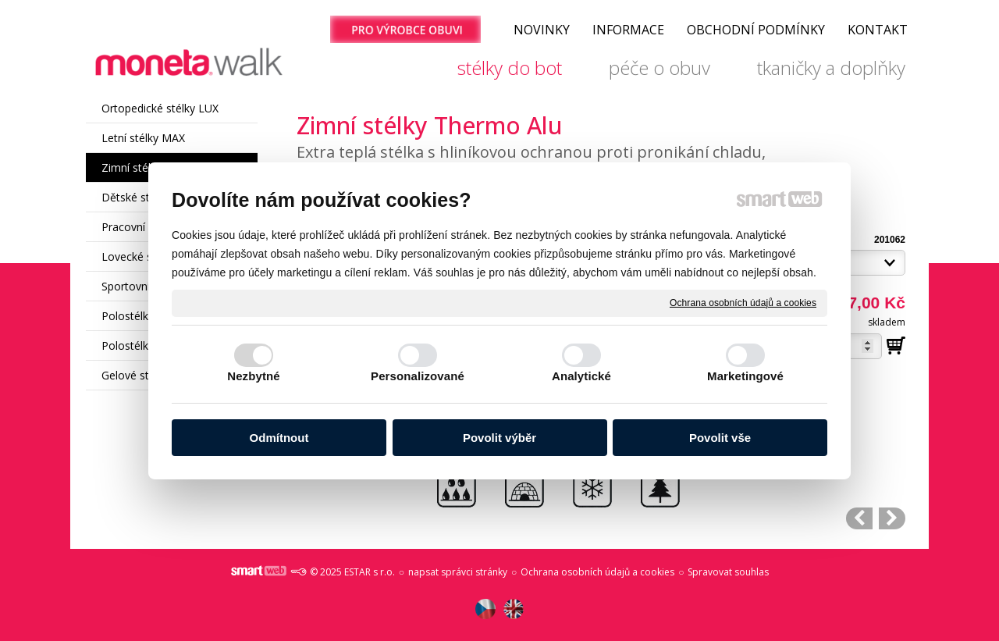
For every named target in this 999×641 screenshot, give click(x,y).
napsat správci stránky (457, 572)
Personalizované (417, 376)
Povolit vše (720, 437)
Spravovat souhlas (728, 572)
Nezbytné (253, 376)
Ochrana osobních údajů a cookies (743, 302)
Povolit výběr (499, 437)
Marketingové (745, 376)
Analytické (581, 376)
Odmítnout (279, 437)
